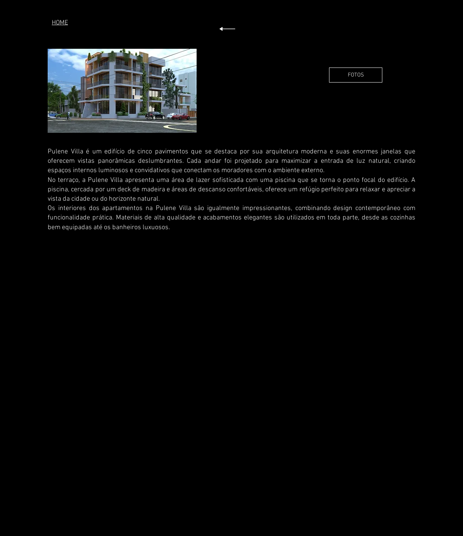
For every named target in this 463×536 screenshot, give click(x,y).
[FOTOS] (355, 75)
